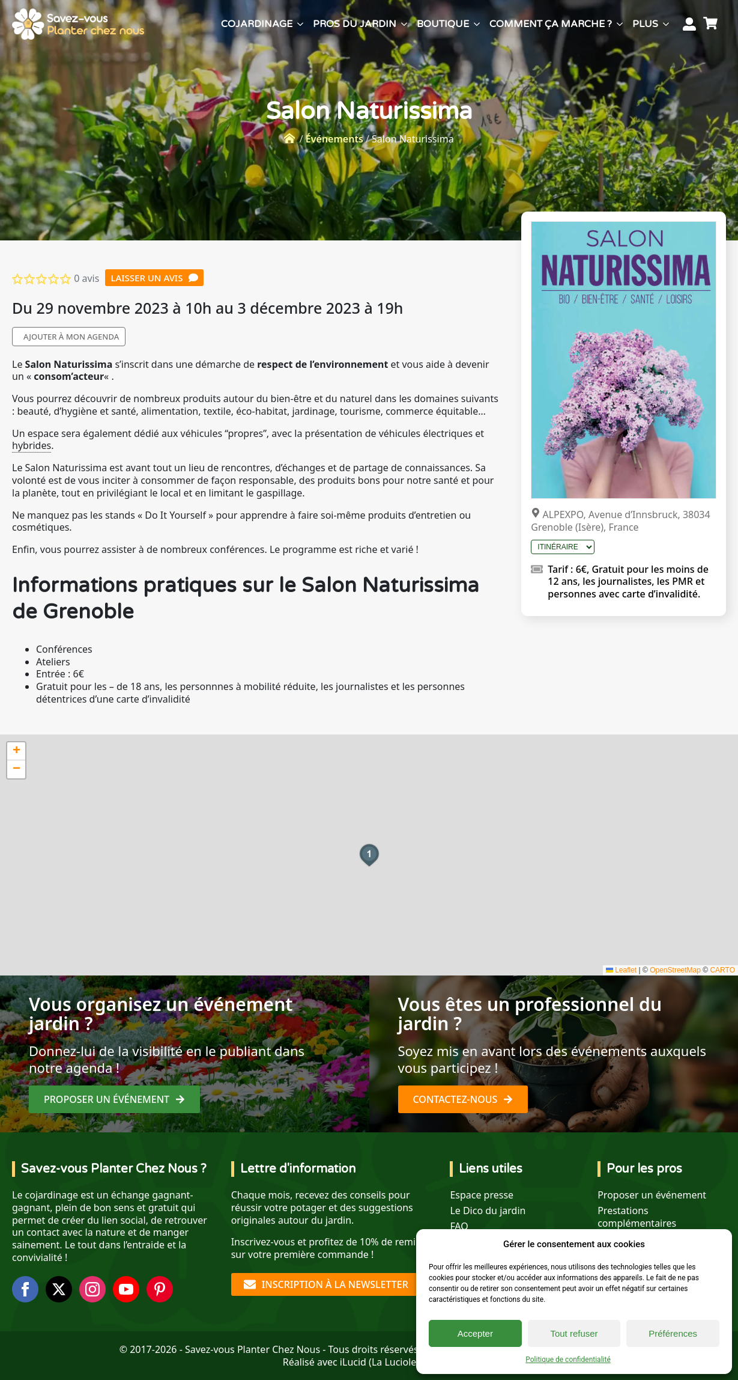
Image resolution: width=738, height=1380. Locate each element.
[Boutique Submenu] (477, 24)
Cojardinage (256, 24)
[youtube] (126, 1289)
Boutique (443, 24)
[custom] (160, 1289)
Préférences (673, 1333)
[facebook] (25, 1289)
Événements (334, 138)
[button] (369, 855)
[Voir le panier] (712, 24)
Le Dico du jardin (487, 1210)
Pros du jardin (354, 24)
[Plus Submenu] (666, 24)
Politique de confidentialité (568, 1359)
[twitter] (59, 1289)
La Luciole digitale (412, 1362)
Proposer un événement (651, 1195)
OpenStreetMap (675, 970)
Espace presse (481, 1195)
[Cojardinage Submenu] (300, 24)
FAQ (459, 1226)
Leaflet (621, 970)
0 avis (86, 278)
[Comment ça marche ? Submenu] (620, 24)
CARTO (722, 970)
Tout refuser (573, 1333)
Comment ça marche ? (550, 24)
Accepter (475, 1333)
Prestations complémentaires (636, 1217)
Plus (645, 24)
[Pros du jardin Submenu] (404, 24)
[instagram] (92, 1289)
